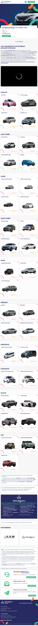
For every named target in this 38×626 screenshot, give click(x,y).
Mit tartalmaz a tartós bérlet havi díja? (8, 616)
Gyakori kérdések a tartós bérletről (8, 617)
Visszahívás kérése (31, 577)
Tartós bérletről (4, 613)
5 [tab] (22, 41)
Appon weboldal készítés (26, 623)
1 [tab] (15, 41)
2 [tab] (17, 41)
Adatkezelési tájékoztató (6, 620)
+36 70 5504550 (17, 572)
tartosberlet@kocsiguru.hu (6, 608)
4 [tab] (20, 41)
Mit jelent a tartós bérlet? (6, 615)
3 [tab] (19, 41)
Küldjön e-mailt (32, 585)
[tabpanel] (19, 21)
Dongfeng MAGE (6, 35)
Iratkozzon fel (32, 595)
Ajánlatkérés (31, 1)
